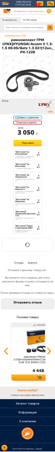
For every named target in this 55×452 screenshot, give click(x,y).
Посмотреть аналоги (26, 123)
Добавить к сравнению (27, 117)
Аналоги (32, 263)
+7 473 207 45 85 (24, 5)
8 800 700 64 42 (24, 2)
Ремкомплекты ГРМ (15, 35)
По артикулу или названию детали (11, 20)
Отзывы (18, 263)
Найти (50, 27)
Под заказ (28, 143)
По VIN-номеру (30, 20)
